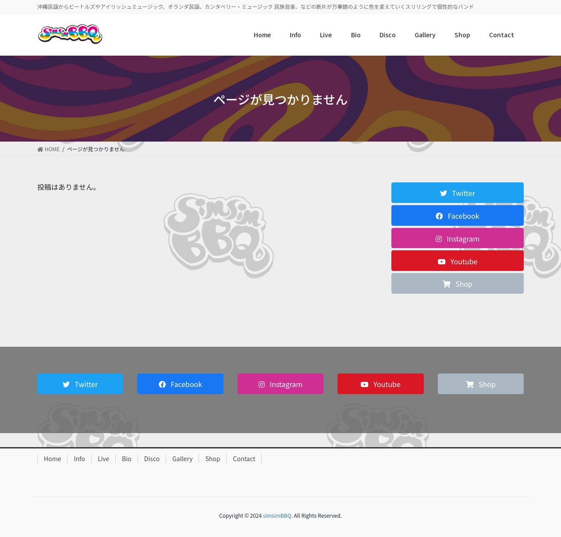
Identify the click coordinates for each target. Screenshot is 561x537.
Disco (152, 458)
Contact (244, 458)
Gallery (182, 458)
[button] (457, 192)
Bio (126, 458)
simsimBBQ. (278, 515)
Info (79, 458)
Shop (212, 458)
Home (52, 458)
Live (103, 458)
